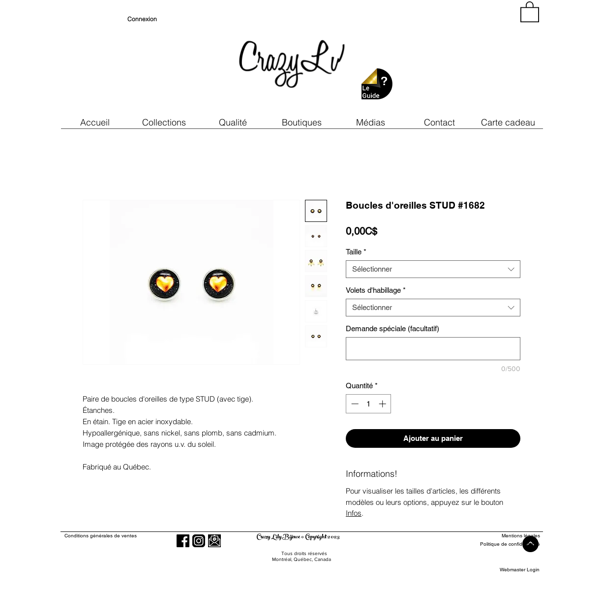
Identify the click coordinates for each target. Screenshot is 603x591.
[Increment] (383, 404)
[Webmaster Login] (519, 570)
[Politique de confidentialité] (504, 544)
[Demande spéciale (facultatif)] (433, 349)
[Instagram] (198, 540)
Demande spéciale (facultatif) (392, 328)
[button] (232, 122)
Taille (356, 252)
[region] (451, 59)
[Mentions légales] (504, 536)
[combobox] (433, 269)
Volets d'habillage (376, 290)
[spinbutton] (369, 404)
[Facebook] (183, 540)
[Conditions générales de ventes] (128, 536)
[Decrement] (354, 404)
